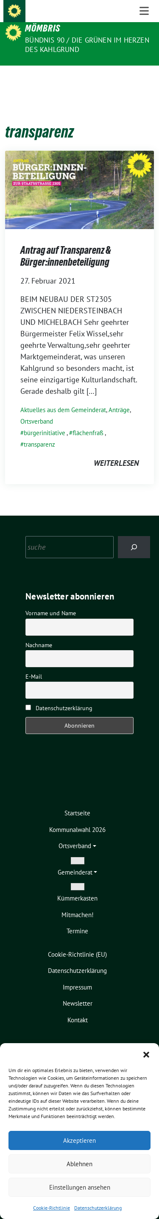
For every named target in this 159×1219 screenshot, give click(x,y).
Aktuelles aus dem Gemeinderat (63, 397)
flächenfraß (88, 420)
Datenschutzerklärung (98, 1208)
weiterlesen (116, 450)
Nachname (38, 632)
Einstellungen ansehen (79, 1187)
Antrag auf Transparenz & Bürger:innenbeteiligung (65, 243)
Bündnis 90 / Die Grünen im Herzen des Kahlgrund (87, 44)
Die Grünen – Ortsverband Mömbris (77, 22)
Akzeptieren (79, 1140)
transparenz (39, 431)
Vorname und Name (50, 600)
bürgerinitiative (44, 420)
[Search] (134, 534)
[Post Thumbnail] (79, 176)
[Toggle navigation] (144, 79)
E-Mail (33, 663)
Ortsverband (36, 408)
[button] (146, 1054)
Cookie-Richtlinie (51, 1208)
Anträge (119, 397)
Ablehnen (79, 1164)
